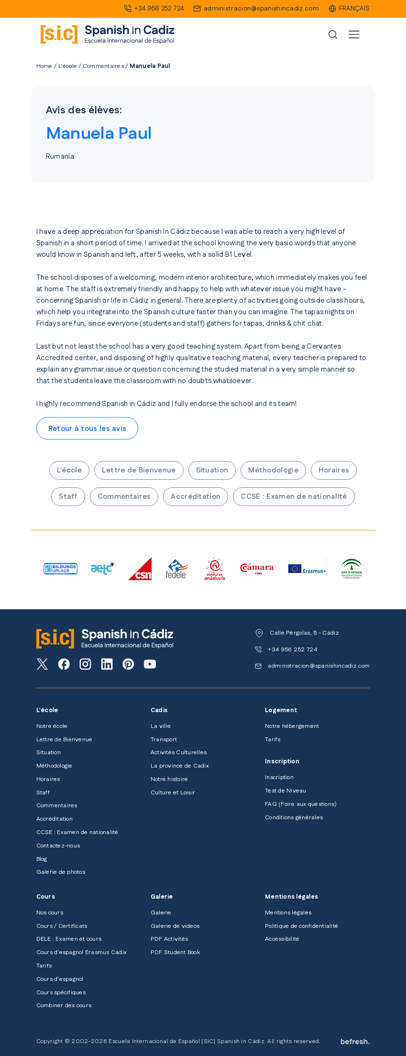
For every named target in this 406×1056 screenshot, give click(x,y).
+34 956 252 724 (159, 8)
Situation (212, 470)
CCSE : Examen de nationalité (294, 497)
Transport (164, 740)
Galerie (161, 913)
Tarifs (272, 740)
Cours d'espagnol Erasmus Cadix (81, 952)
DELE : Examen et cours (68, 939)
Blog (41, 859)
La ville (161, 726)
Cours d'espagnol (60, 979)
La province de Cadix (180, 766)
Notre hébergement (292, 726)
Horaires (333, 470)
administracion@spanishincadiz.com (261, 8)
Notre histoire (169, 779)
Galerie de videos (175, 926)
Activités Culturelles (179, 752)
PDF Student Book (175, 952)
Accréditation (195, 497)
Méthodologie (273, 470)
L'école (67, 66)
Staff (68, 497)
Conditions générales (294, 818)
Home (44, 66)
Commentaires (103, 66)
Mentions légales (288, 913)
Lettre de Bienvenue (139, 470)
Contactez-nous (58, 846)
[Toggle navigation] (354, 35)
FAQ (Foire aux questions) (301, 804)
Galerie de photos (60, 872)
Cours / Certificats (62, 926)
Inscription (279, 777)
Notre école (52, 726)
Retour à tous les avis (87, 429)
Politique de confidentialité (301, 926)
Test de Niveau (285, 791)
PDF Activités (169, 939)
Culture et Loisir (173, 793)
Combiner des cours (63, 1005)
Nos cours (49, 913)
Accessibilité (282, 939)
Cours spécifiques (61, 993)
